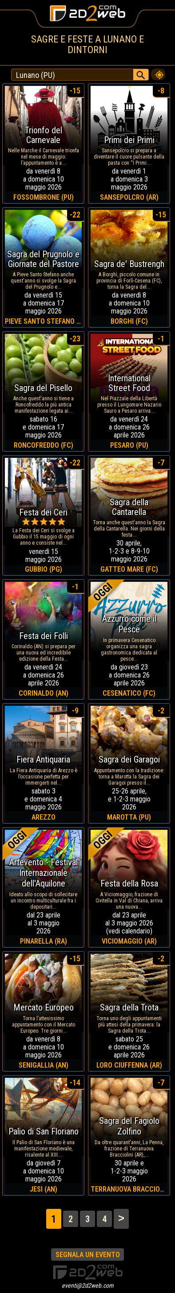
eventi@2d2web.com (88, 1285)
